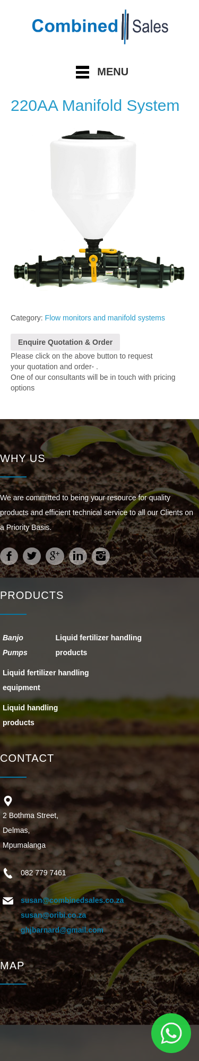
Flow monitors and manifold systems (105, 318)
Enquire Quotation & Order (65, 342)
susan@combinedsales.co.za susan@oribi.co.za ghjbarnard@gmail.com (72, 915)
